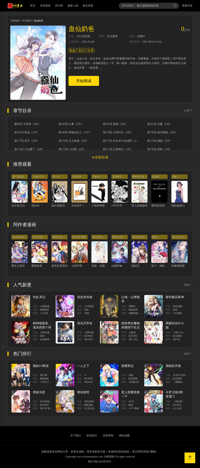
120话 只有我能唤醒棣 (51, 382)
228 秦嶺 (177, 313)
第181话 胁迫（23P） (26, 132)
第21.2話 (133, 339)
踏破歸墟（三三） (138, 313)
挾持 (87, 313)
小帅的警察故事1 (101, 205)
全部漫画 (45, 5)
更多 (188, 285)
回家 (174, 176)
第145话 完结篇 (180, 237)
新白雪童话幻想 (61, 205)
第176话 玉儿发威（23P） (74, 141)
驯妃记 (135, 265)
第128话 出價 (91, 339)
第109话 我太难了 (141, 237)
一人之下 (83, 365)
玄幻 (81, 50)
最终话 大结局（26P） (27, 124)
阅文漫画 (177, 306)
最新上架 (73, 5)
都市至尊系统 (60, 265)
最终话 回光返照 (120, 237)
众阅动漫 (44, 332)
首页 (32, 5)
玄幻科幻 (88, 336)
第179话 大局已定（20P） (118, 132)
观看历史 (187, 5)
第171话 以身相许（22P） (118, 149)
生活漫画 (26, 20)
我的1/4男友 (41, 365)
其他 (86, 309)
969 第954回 (18, 237)
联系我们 (91, 435)
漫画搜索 (128, 5)
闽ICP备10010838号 (99, 461)
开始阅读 (83, 81)
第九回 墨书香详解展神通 (45, 237)
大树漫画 (14, 20)
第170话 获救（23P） (159, 149)
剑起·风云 (39, 297)
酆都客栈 (36, 265)
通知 (154, 237)
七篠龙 (132, 332)
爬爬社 (132, 306)
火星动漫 (89, 332)
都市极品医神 (175, 297)
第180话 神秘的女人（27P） (75, 132)
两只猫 (43, 375)
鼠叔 (131, 375)
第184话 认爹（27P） (71, 124)
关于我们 (75, 435)
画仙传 (35, 205)
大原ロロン (179, 332)
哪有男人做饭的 (140, 176)
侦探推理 (44, 309)
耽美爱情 (132, 378)
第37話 (176, 339)
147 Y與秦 (134, 408)
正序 (188, 110)
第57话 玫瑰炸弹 (100, 237)
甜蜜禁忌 (127, 365)
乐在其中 (76, 176)
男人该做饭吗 (139, 205)
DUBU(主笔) (179, 375)
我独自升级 (173, 365)
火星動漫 (44, 306)
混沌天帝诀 (84, 323)
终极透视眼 (178, 265)
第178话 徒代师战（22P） (162, 132)
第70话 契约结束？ (49, 408)
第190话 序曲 (78, 237)
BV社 (131, 401)
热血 (72, 50)
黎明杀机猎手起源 (162, 205)
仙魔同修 (116, 265)
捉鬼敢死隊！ (47, 339)
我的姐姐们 (178, 205)
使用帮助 (108, 435)
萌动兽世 (83, 392)
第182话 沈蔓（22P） (159, 124)
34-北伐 (44, 313)
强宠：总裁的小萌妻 (103, 265)
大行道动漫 (83, 36)
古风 (90, 50)
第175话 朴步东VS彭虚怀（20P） (121, 141)
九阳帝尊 (76, 265)
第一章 (55, 176)
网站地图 (124, 435)
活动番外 (117, 176)
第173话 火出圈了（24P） (29, 149)
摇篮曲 (155, 176)
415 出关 (177, 408)
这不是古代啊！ (20, 205)
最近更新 (88, 5)
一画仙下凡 (38, 176)
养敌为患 (39, 392)
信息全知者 (84, 297)
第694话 (89, 382)
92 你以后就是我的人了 (96, 408)
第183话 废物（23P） (115, 124)
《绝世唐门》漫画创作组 (185, 401)
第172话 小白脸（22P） (72, 149)
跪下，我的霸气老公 (163, 265)
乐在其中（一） (80, 205)
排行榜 (59, 5)
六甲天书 (116, 205)
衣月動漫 (89, 306)
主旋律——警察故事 (102, 176)
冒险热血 (44, 378)
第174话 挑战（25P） (159, 141)
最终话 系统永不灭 (61, 237)
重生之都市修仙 (20, 265)
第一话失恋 (18, 176)
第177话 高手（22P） (26, 141)
